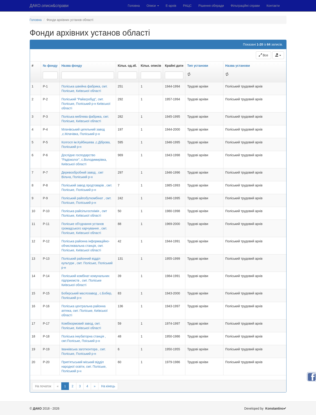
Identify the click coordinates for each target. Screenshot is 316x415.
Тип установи (197, 65)
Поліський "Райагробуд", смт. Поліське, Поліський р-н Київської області (85, 103)
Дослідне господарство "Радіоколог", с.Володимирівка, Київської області (84, 159)
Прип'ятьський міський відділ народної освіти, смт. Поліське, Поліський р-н (84, 366)
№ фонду (50, 65)
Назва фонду (71, 65)
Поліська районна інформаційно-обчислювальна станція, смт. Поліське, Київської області (85, 245)
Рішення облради (211, 5)
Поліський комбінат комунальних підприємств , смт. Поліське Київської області (85, 280)
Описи (153, 5)
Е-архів (171, 5)
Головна (134, 5)
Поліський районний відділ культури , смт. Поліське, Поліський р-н (87, 263)
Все (263, 55)
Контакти (273, 5)
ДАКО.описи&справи (49, 5)
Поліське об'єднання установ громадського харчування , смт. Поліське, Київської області (84, 228)
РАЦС (187, 5)
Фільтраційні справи (245, 5)
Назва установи (237, 65)
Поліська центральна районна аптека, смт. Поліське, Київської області (84, 310)
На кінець (108, 386)
